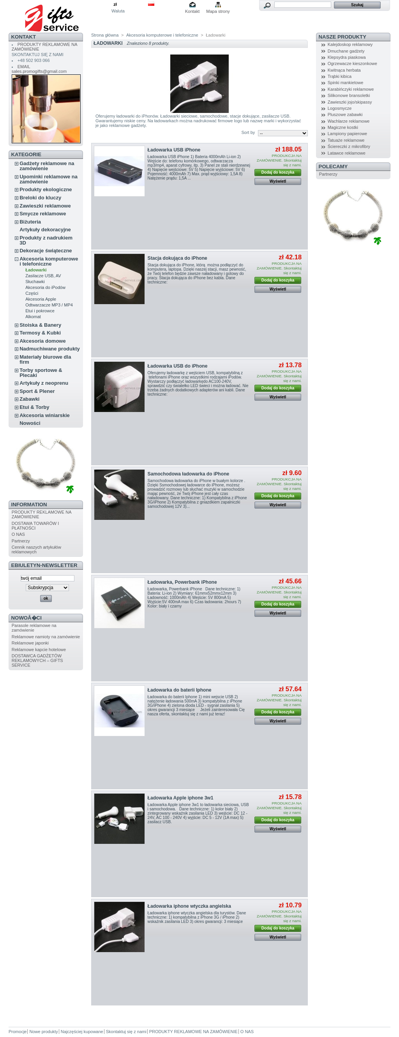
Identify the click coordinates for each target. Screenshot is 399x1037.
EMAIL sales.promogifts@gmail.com (39, 69)
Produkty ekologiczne (45, 189)
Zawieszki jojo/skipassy (350, 102)
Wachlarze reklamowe (349, 121)
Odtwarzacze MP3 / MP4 (49, 305)
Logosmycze (340, 108)
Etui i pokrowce (40, 310)
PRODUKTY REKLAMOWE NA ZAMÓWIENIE (193, 1031)
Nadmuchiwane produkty (49, 349)
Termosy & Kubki (40, 333)
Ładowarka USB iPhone (174, 150)
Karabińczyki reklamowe (351, 89)
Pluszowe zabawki (345, 114)
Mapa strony (218, 11)
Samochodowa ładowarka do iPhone (189, 474)
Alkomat (33, 316)
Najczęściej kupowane (82, 1031)
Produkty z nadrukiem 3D (45, 240)
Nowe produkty (43, 1031)
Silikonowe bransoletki (349, 95)
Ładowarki (35, 270)
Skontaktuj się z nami (126, 1031)
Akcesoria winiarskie (44, 415)
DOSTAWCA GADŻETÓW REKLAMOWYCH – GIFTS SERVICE (37, 660)
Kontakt (192, 11)
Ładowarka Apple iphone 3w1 (181, 798)
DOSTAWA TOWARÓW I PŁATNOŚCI (35, 525)
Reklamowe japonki (30, 643)
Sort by (248, 132)
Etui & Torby (34, 407)
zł (115, 4)
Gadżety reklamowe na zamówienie (46, 165)
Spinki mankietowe (346, 82)
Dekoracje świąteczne (45, 251)
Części (31, 293)
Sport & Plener (37, 391)
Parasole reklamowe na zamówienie (34, 627)
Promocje (17, 1031)
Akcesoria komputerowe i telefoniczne (48, 261)
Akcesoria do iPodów (45, 287)
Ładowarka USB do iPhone (178, 366)
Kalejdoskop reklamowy (350, 44)
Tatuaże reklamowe (346, 140)
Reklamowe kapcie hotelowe (39, 649)
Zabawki (29, 399)
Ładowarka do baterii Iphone (180, 690)
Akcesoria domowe (42, 341)
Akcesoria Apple (40, 299)
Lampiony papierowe (347, 133)
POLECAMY (333, 166)
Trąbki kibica (339, 76)
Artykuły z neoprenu (43, 383)
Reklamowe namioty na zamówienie (46, 636)
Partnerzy (21, 541)
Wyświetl (278, 181)
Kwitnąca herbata (344, 70)
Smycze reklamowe (42, 214)
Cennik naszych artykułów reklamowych (36, 549)
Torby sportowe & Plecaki (40, 372)
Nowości (29, 423)
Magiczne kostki (343, 127)
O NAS (18, 534)
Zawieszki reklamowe (45, 206)
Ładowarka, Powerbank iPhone (182, 582)
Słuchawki (35, 281)
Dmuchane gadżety (346, 51)
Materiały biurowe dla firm (45, 359)
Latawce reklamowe (346, 153)
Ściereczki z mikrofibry (349, 146)
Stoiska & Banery (40, 325)
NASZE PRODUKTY (342, 37)
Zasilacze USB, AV (43, 275)
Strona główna (104, 35)
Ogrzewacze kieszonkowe (352, 63)
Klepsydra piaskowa (347, 57)
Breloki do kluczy (40, 198)
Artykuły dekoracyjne (45, 229)
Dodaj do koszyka (277, 172)
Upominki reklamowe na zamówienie (48, 179)
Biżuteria (30, 222)
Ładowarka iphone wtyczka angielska (189, 906)
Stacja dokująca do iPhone (177, 258)
